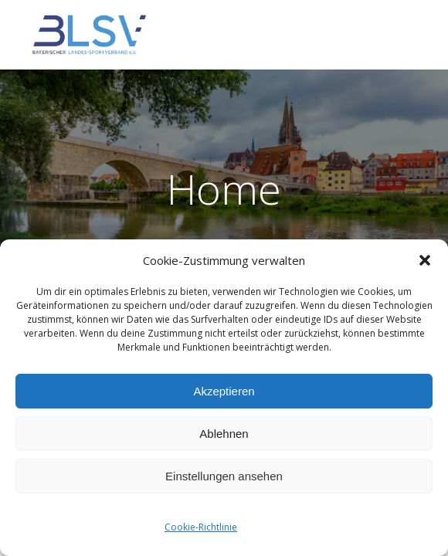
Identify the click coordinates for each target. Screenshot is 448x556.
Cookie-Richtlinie (201, 527)
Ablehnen (223, 433)
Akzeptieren (223, 391)
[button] (425, 260)
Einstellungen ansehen (224, 476)
